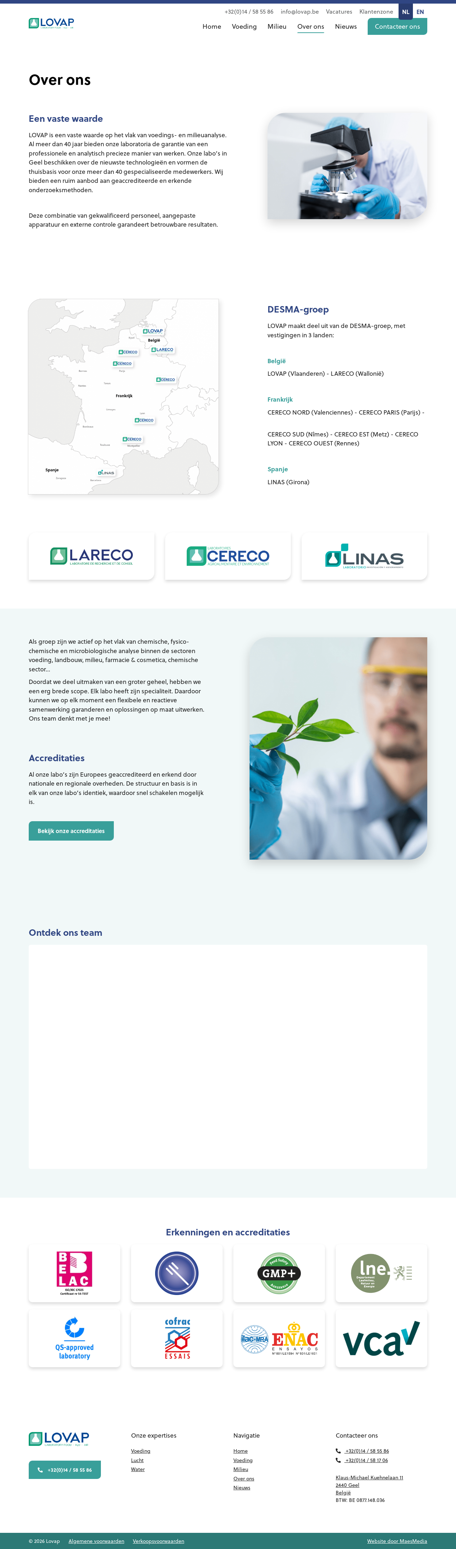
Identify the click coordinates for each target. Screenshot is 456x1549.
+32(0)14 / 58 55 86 (249, 11)
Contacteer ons (397, 33)
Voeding (244, 33)
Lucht (137, 1460)
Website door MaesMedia (397, 1541)
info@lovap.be (300, 11)
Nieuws (346, 33)
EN (420, 12)
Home (212, 33)
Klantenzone (376, 11)
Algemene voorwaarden (96, 1541)
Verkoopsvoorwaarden (158, 1541)
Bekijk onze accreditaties (53, 831)
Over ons (310, 33)
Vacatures (339, 11)
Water (138, 1469)
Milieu (277, 33)
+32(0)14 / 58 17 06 (362, 1460)
